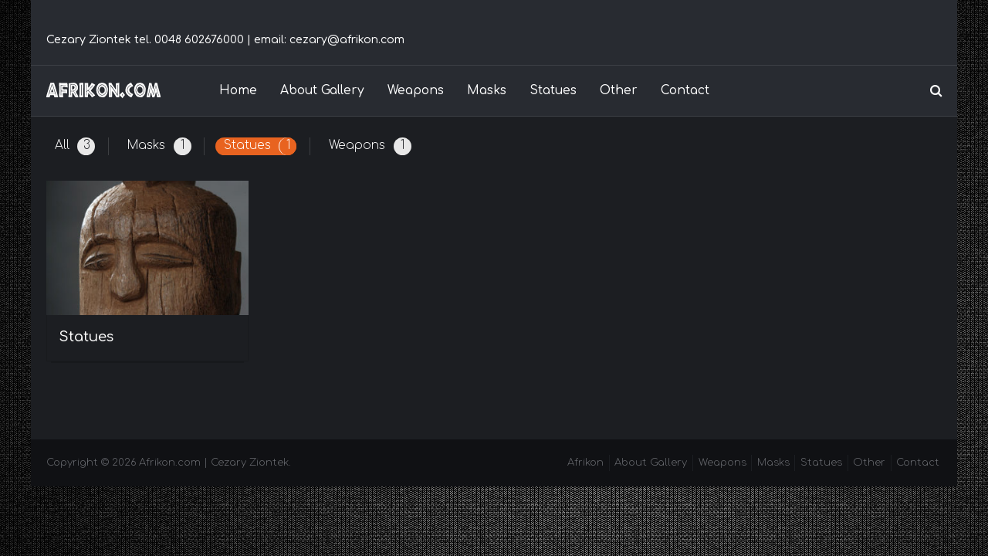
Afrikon (585, 462)
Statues (553, 90)
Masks (486, 90)
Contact (685, 90)
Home (238, 90)
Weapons (415, 90)
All (75, 146)
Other (619, 90)
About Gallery (322, 90)
